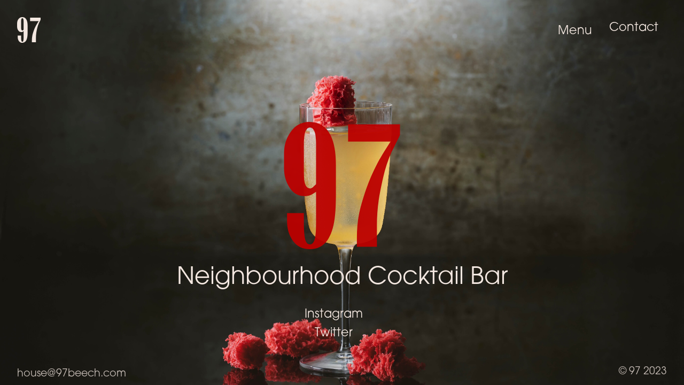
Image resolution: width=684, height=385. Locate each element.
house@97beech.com (71, 374)
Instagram (334, 315)
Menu (575, 31)
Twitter (334, 333)
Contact (633, 28)
